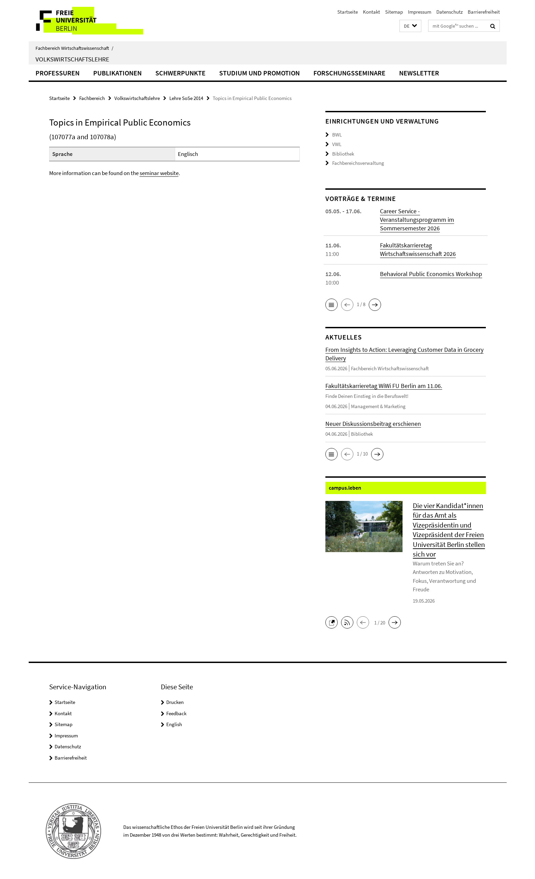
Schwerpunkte (180, 73)
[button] (410, 26)
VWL (336, 144)
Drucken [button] (175, 701)
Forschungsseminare (349, 73)
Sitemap (394, 12)
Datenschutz (449, 12)
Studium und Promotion (259, 73)
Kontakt (371, 12)
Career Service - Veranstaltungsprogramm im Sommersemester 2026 (417, 218)
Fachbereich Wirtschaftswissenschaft (74, 48)
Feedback (176, 712)
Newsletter (419, 73)
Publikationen (117, 73)
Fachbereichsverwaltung (358, 163)
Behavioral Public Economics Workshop (431, 273)
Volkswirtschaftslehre (72, 59)
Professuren (58, 73)
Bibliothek (343, 153)
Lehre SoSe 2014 (186, 98)
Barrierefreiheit (484, 12)
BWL (337, 134)
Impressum (419, 12)
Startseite (347, 12)
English (174, 724)
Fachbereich (92, 98)
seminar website (159, 173)
